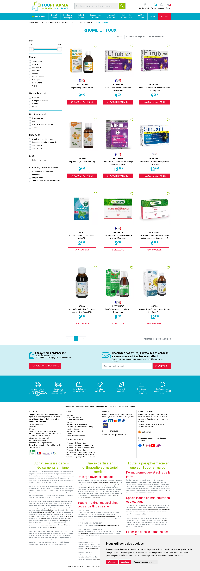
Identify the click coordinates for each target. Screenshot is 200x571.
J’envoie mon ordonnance (45, 366)
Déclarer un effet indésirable (76, 424)
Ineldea (35, 73)
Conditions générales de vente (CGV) (79, 427)
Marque (33, 57)
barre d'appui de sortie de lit (107, 517)
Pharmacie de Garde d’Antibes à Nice (79, 445)
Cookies (69, 433)
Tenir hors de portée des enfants (46, 180)
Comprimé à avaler (40, 100)
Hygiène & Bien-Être (111, 16)
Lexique (69, 422)
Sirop (34, 107)
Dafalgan (52, 512)
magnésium (64, 525)
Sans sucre (37, 148)
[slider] (31, 49)
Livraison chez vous (146, 427)
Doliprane (51, 510)
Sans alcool (37, 145)
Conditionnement (37, 114)
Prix (31, 40)
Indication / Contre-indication (43, 167)
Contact (32, 429)
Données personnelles (74, 431)
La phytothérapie (152, 510)
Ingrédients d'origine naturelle (44, 142)
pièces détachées (92, 548)
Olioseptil (36, 80)
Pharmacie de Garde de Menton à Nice (80, 448)
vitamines (53, 527)
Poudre (35, 103)
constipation (69, 516)
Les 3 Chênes (38, 77)
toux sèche (65, 514)
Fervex (69, 518)
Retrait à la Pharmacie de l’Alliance (151, 424)
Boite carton (37, 118)
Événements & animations (75, 420)
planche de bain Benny (85, 534)
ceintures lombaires (109, 483)
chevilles (89, 487)
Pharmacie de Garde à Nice (76, 443)
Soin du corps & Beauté (95, 16)
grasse (31, 516)
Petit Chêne (37, 83)
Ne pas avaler (38, 177)
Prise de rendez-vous (74, 417)
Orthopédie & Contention (126, 16)
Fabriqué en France (40, 160)
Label (32, 156)
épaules (117, 485)
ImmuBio (36, 70)
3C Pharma (37, 61)
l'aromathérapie (165, 510)
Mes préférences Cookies (75, 436)
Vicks (34, 86)
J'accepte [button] (112, 562)
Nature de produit (38, 93)
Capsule (35, 97)
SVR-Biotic (165, 491)
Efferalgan (41, 512)
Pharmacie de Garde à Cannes (77, 450)
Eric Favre (36, 67)
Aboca (35, 64)
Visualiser (82, 250)
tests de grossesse (51, 525)
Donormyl (62, 521)
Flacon (35, 121)
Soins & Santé (54, 16)
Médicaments (38, 16)
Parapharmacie (48, 23)
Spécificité (34, 135)
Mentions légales (72, 429)
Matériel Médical (141, 16)
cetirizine (43, 518)
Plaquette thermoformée (42, 124)
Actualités (70, 415)
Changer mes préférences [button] (144, 562)
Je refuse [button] (125, 562)
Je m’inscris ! (162, 366)
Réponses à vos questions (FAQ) (114, 435)
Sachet (35, 127)
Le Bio (153, 16)
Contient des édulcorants (42, 139)
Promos (164, 16)
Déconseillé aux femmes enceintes (42, 173)
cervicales (111, 485)
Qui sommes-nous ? (37, 424)
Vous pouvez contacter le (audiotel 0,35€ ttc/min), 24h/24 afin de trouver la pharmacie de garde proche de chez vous (80, 454)
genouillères (98, 483)
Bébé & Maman (81, 16)
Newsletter (33, 427)
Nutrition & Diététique (67, 16)
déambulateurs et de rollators (108, 525)
